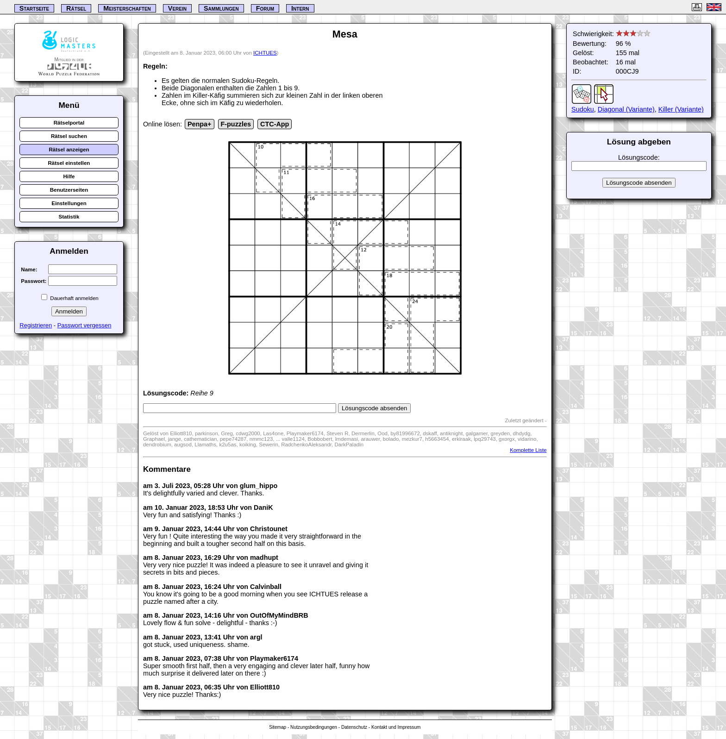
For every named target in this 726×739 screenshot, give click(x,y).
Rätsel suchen (69, 136)
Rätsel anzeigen (69, 149)
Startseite (34, 8)
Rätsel (76, 8)
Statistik (69, 216)
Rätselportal (69, 122)
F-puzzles (236, 124)
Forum (265, 8)
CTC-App (274, 124)
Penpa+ (200, 124)
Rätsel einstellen (69, 163)
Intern (300, 8)
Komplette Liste (528, 450)
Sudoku (582, 109)
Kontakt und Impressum (395, 727)
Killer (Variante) (681, 109)
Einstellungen (69, 203)
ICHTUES (265, 53)
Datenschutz (354, 727)
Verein (177, 8)
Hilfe (69, 176)
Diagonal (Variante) (626, 109)
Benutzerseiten (69, 190)
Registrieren (35, 325)
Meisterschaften (127, 8)
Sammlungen (221, 8)
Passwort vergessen (84, 325)
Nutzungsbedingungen (313, 727)
